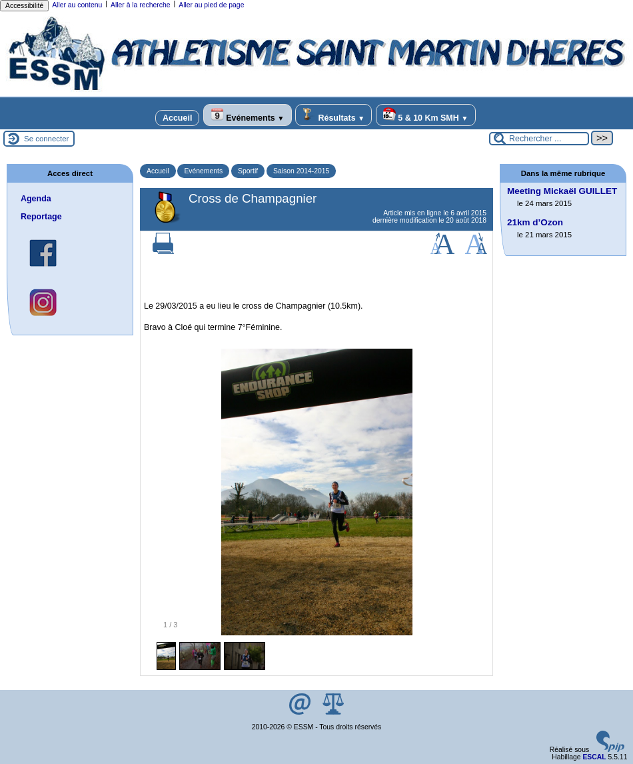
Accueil (177, 118)
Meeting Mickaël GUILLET (562, 191)
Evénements (248, 115)
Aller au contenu (77, 5)
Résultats (333, 115)
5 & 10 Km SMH (425, 115)
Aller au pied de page (211, 5)
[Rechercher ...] (539, 138)
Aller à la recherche (141, 5)
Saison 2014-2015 (301, 171)
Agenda (36, 198)
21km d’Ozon (535, 222)
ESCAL (594, 757)
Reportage (41, 216)
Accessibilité (24, 5)
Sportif (248, 171)
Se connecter (46, 139)
